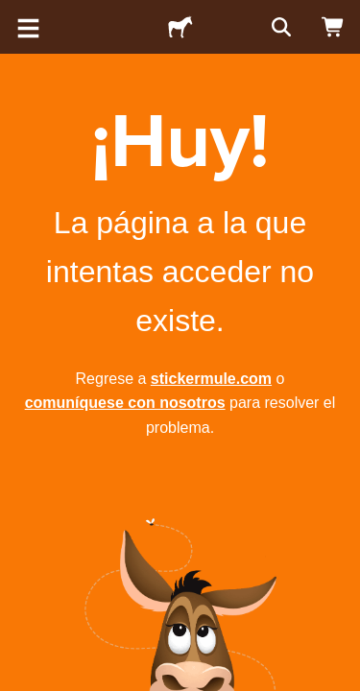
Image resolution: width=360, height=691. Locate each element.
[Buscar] (279, 27)
